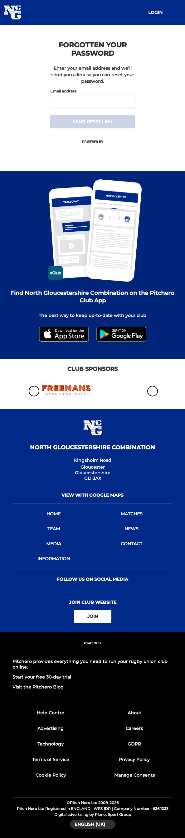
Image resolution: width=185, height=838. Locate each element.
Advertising (50, 728)
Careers (134, 728)
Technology (50, 744)
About (134, 713)
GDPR (134, 744)
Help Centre (50, 713)
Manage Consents (134, 775)
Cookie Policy (51, 775)
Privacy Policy (134, 759)
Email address (63, 91)
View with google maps (92, 495)
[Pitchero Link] (92, 652)
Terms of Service (50, 759)
